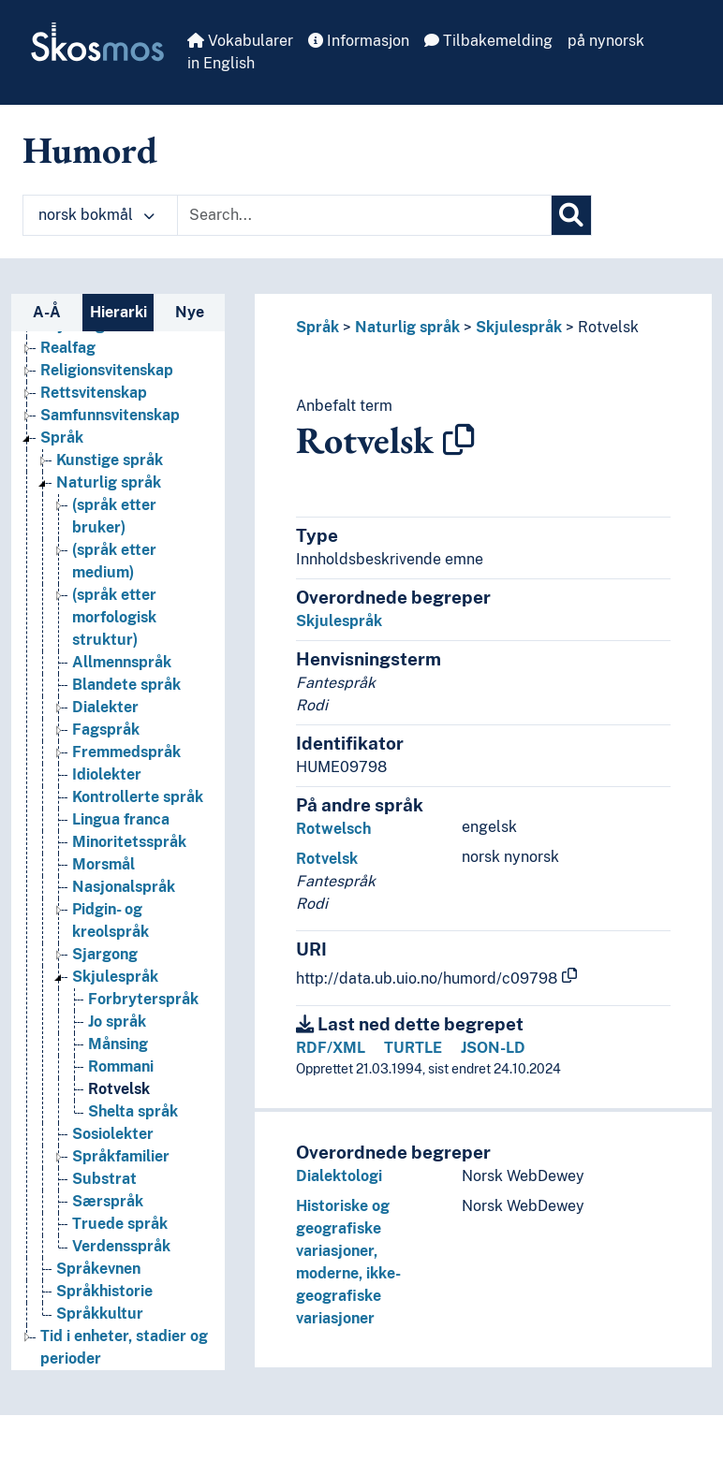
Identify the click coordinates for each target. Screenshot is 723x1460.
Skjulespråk (519, 327)
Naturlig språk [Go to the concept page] (108, 482)
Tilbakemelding (488, 41)
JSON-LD (493, 1048)
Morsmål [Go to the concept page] (103, 864)
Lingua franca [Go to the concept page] (121, 819)
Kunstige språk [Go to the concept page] (109, 460)
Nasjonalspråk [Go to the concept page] (123, 887)
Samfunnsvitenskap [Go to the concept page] (110, 415)
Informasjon (358, 41)
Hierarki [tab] (118, 312)
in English (221, 63)
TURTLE (413, 1048)
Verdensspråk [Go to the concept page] (121, 1246)
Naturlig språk (407, 327)
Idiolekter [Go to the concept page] (106, 774)
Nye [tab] (189, 312)
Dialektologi (339, 1176)
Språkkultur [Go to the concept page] (99, 1313)
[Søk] (571, 215)
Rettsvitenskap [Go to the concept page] (93, 393)
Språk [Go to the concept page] (61, 437)
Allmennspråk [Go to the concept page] (121, 662)
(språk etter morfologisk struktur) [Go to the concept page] (114, 617)
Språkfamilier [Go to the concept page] (121, 1156)
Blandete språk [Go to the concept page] (126, 685)
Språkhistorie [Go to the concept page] (104, 1291)
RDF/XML (330, 1048)
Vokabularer (240, 41)
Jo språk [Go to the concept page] (117, 1021)
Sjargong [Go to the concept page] (105, 954)
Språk (317, 327)
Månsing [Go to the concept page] (118, 1044)
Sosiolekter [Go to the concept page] (113, 1134)
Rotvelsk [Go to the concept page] (119, 1089)
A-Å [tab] (47, 312)
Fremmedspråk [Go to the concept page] (126, 752)
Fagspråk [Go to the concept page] (106, 729)
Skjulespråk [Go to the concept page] (115, 977)
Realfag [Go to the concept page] (68, 348)
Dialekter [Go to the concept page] (105, 707)
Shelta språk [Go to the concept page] (133, 1111)
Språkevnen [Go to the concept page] (98, 1269)
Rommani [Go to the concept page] (121, 1066)
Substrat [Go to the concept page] (104, 1179)
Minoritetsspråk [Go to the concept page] (129, 842)
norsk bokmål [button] (96, 215)
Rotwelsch (333, 829)
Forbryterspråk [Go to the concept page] (143, 999)
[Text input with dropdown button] (364, 215)
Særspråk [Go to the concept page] (107, 1201)
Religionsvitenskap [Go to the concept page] (106, 370)
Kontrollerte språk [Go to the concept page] (137, 797)
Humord (89, 149)
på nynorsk (606, 41)
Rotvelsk (608, 327)
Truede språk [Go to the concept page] (120, 1224)
